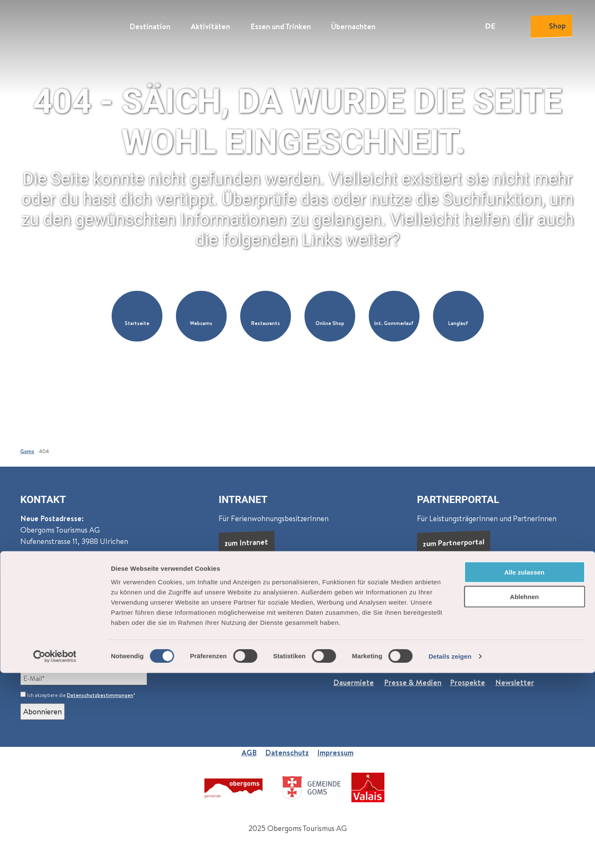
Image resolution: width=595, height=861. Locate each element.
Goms (27, 451)
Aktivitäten (210, 23)
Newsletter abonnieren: (60, 659)
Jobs (390, 659)
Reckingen (38, 583)
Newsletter (514, 682)
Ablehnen (524, 784)
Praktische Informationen (454, 659)
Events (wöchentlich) (211, 659)
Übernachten (353, 23)
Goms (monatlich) (138, 659)
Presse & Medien (412, 682)
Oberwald (148, 571)
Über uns (348, 659)
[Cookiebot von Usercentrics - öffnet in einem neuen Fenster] (55, 844)
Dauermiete (353, 682)
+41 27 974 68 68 (56, 602)
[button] (137, 316)
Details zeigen (449, 844)
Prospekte (467, 682)
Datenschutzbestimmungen (100, 695)
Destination (149, 23)
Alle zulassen (524, 759)
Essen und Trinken (280, 23)
